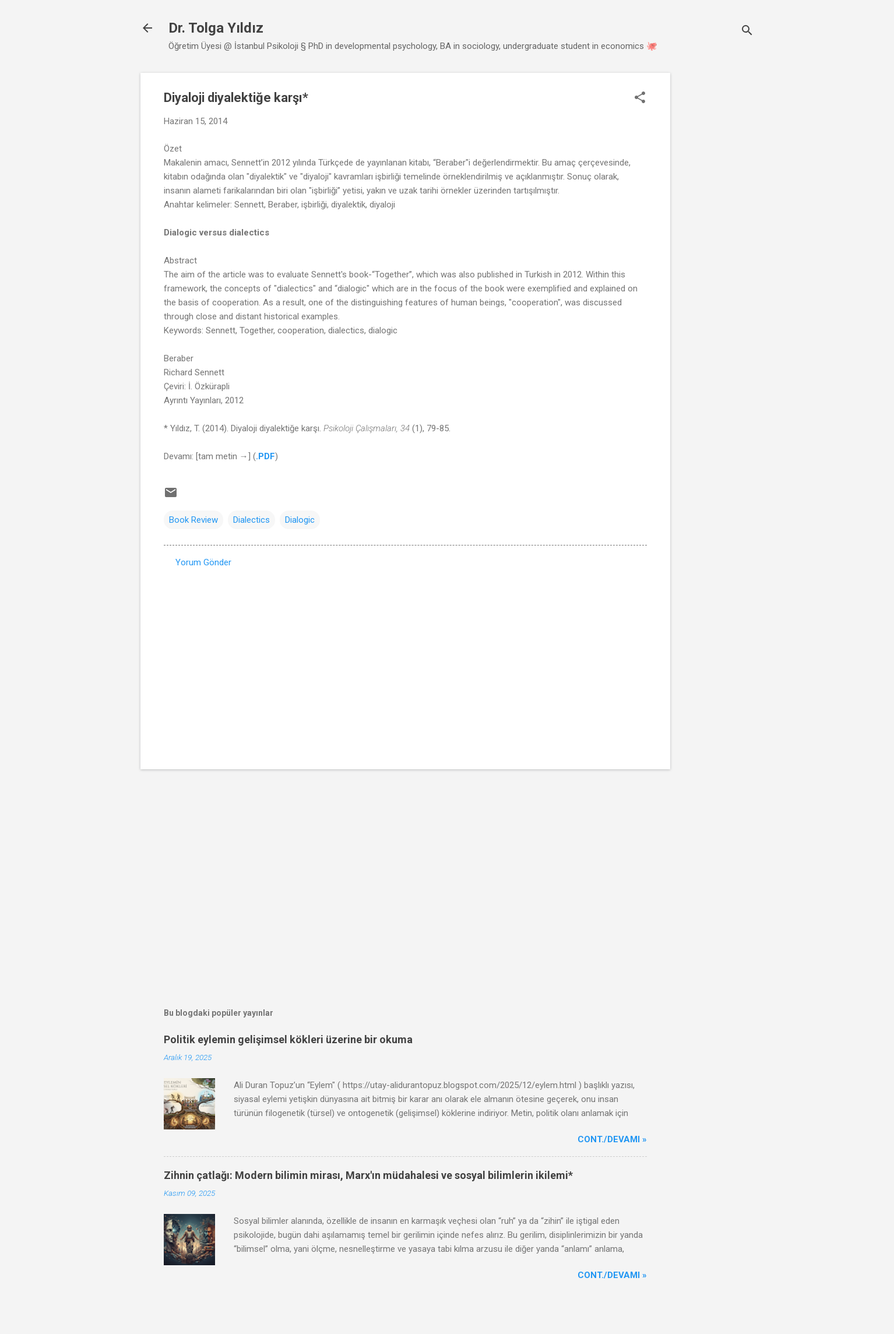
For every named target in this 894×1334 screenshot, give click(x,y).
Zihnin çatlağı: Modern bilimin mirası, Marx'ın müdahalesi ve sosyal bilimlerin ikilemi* (368, 1175)
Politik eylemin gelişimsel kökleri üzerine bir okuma (288, 1039)
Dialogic (300, 520)
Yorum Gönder (203, 562)
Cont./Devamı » (612, 1139)
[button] (640, 98)
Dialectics (251, 520)
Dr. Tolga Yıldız (215, 28)
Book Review (193, 520)
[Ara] (747, 32)
